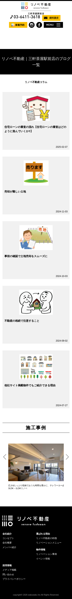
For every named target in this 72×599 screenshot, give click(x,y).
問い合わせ (8, 574)
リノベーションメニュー (48, 543)
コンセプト (8, 538)
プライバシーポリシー (14, 579)
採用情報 (7, 565)
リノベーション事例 (46, 554)
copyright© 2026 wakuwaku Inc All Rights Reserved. (36, 595)
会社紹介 (7, 534)
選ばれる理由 (43, 534)
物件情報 (40, 549)
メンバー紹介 (9, 547)
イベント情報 (43, 559)
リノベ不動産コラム (36, 82)
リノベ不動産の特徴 (46, 538)
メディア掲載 (9, 570)
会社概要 (7, 543)
